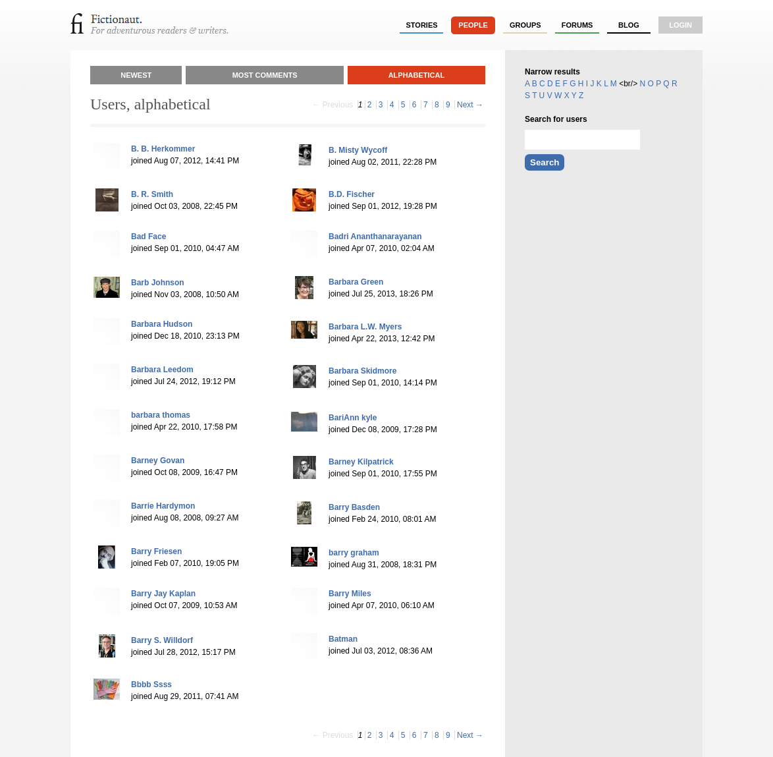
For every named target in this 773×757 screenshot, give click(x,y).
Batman (343, 639)
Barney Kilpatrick (361, 461)
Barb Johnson (157, 282)
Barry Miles (350, 593)
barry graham (354, 552)
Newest (135, 75)
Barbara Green (356, 282)
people (473, 25)
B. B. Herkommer (163, 149)
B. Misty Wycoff (358, 150)
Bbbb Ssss (151, 684)
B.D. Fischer (352, 194)
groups (525, 25)
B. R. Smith (152, 194)
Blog (628, 25)
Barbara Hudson (161, 324)
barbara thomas (160, 415)
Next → (470, 104)
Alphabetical (416, 75)
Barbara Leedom (162, 369)
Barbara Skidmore (362, 371)
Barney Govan (157, 460)
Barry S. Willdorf (162, 640)
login (680, 25)
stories (422, 25)
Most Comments (265, 75)
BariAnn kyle (353, 417)
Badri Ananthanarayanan (375, 236)
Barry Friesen (156, 551)
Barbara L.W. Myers (365, 326)
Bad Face (148, 236)
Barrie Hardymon (163, 506)
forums (577, 25)
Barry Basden (354, 507)
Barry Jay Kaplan (163, 593)
